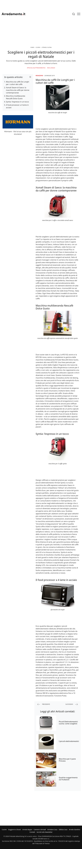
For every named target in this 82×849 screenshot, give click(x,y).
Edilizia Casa (63, 829)
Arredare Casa (52, 829)
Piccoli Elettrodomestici (36, 68)
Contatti (32, 832)
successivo (71, 704)
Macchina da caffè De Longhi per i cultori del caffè (17, 83)
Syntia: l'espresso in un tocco (17, 102)
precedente (43, 704)
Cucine (4, 829)
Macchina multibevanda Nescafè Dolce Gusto (15, 97)
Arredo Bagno (27, 829)
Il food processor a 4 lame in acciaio (17, 106)
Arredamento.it (13, 14)
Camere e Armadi (40, 829)
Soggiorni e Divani (14, 829)
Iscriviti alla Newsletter (44, 832)
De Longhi (51, 68)
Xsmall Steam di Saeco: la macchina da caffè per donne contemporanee (17, 90)
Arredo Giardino (74, 829)
